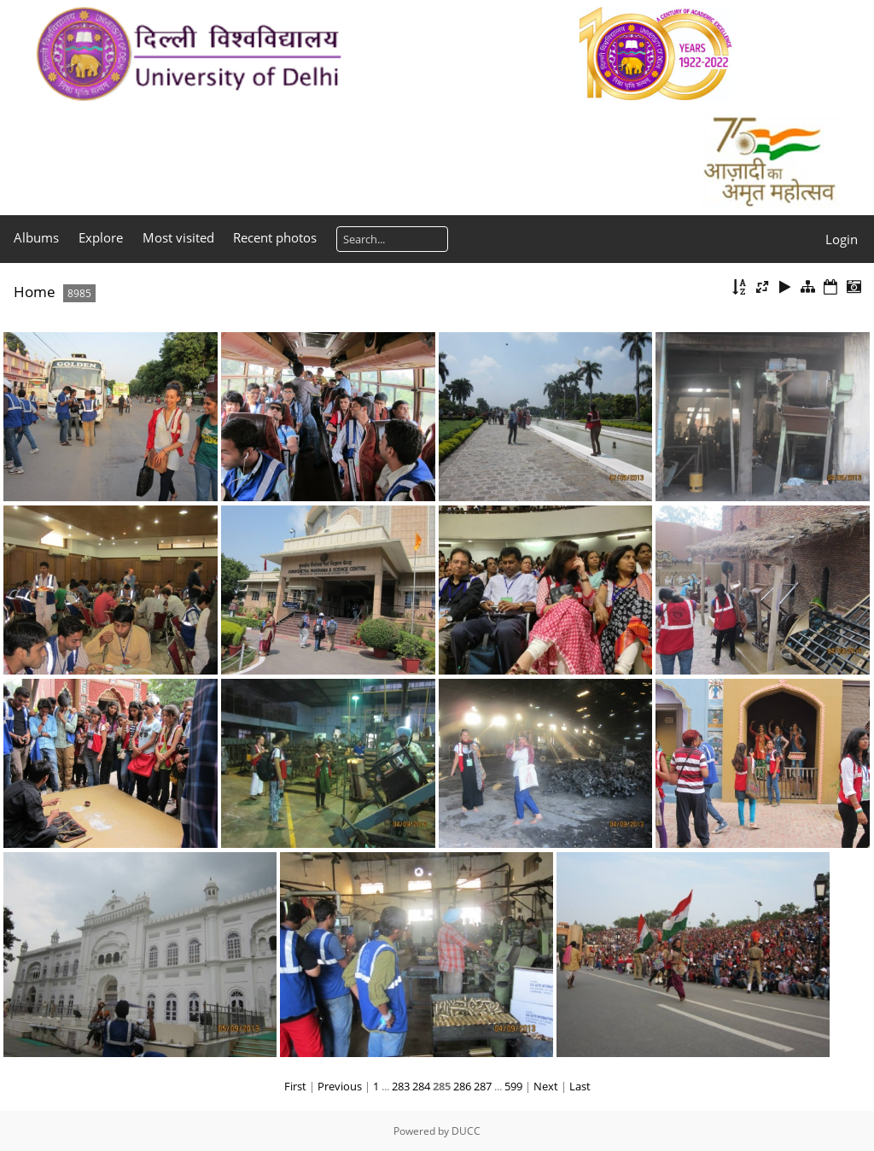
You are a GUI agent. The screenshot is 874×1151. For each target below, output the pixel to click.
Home (34, 291)
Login (841, 239)
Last (580, 1086)
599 (513, 1086)
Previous (340, 1086)
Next (545, 1086)
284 (421, 1086)
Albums (36, 237)
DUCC (466, 1131)
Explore (101, 237)
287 (483, 1086)
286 (462, 1086)
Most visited (178, 237)
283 (401, 1086)
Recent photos (275, 237)
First (295, 1086)
